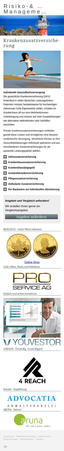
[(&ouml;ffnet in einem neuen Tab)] (32, 246)
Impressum (8, 436)
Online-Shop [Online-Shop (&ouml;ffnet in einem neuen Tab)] (32, 262)
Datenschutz (44, 436)
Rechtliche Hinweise (26, 436)
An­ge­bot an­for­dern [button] (31, 217)
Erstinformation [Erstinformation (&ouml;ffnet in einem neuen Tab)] (10, 439)
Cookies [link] (39, 439)
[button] (22, 156)
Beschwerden (27, 439)
